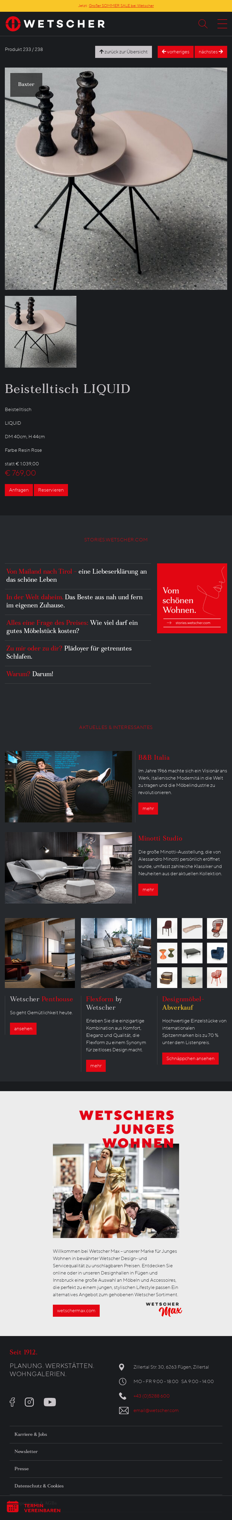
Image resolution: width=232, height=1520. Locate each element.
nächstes (211, 52)
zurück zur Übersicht (123, 52)
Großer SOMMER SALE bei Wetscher (121, 5)
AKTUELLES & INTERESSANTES (116, 727)
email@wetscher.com (156, 1410)
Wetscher (41, 1000)
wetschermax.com (76, 1310)
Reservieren (51, 490)
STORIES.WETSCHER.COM (116, 540)
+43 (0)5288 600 (152, 1396)
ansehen (23, 1028)
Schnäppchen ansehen (190, 1058)
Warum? (29, 675)
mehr (148, 808)
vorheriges (175, 52)
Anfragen (19, 490)
